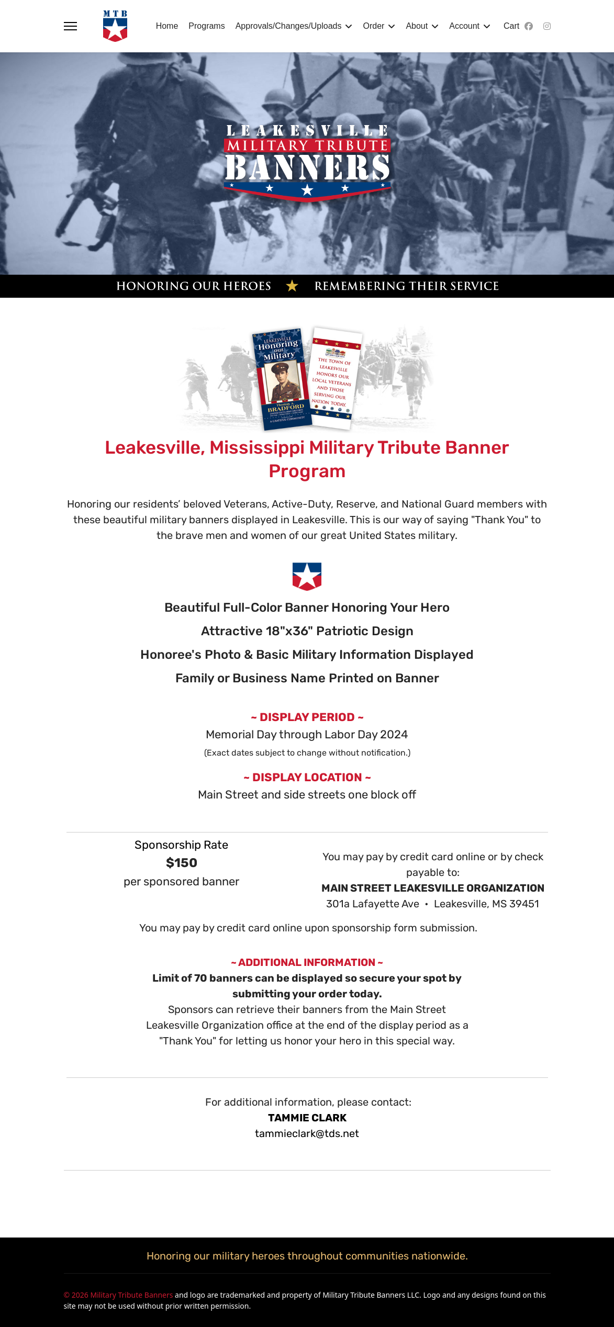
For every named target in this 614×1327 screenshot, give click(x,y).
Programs (206, 25)
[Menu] (70, 26)
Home (167, 25)
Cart (511, 25)
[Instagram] (547, 26)
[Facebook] (528, 26)
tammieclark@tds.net (307, 1133)
